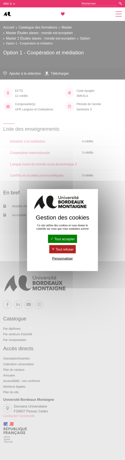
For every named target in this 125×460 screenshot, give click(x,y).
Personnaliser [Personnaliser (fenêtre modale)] (62, 258)
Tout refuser (62, 249)
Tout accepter (62, 239)
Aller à (9, 3)
